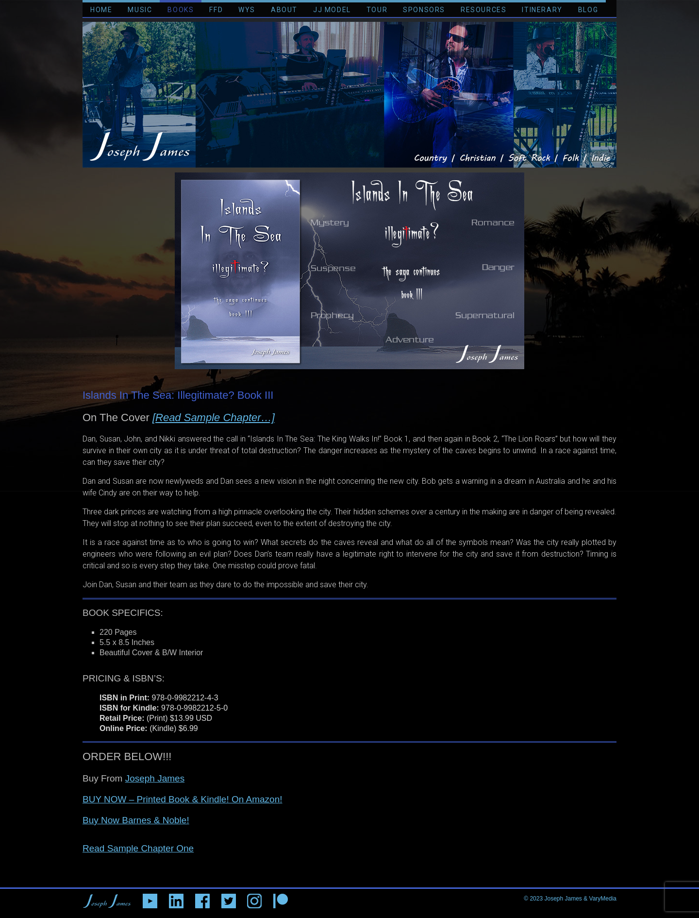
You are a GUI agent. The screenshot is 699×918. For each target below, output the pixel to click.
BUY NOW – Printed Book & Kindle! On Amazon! (183, 799)
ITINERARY (542, 10)
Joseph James (155, 778)
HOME (101, 10)
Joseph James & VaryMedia (580, 898)
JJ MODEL (332, 10)
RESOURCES (483, 10)
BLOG (588, 10)
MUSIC (140, 10)
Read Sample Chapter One (138, 848)
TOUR (376, 10)
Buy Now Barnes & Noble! (136, 820)
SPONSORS (424, 10)
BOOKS (180, 10)
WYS (246, 10)
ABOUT (284, 10)
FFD (216, 10)
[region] (349, 270)
